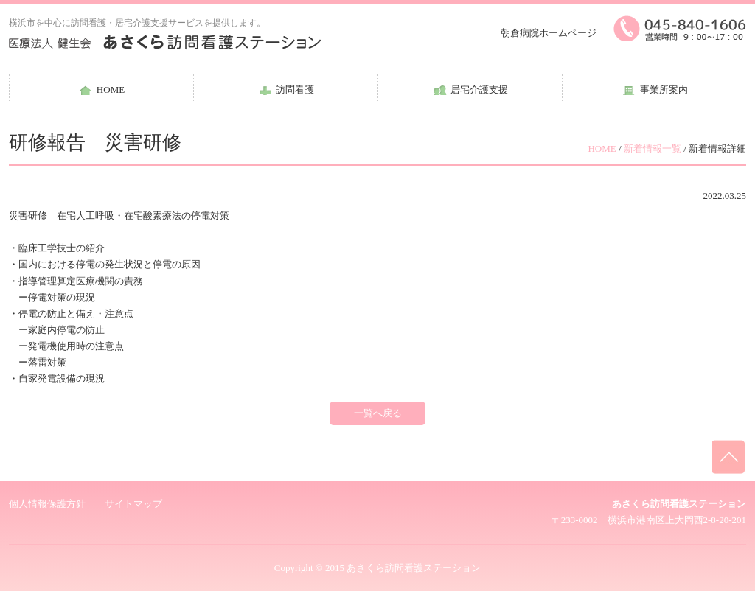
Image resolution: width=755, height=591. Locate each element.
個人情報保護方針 (47, 503)
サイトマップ (133, 503)
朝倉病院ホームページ (548, 32)
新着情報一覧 (652, 148)
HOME (602, 148)
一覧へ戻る (378, 413)
